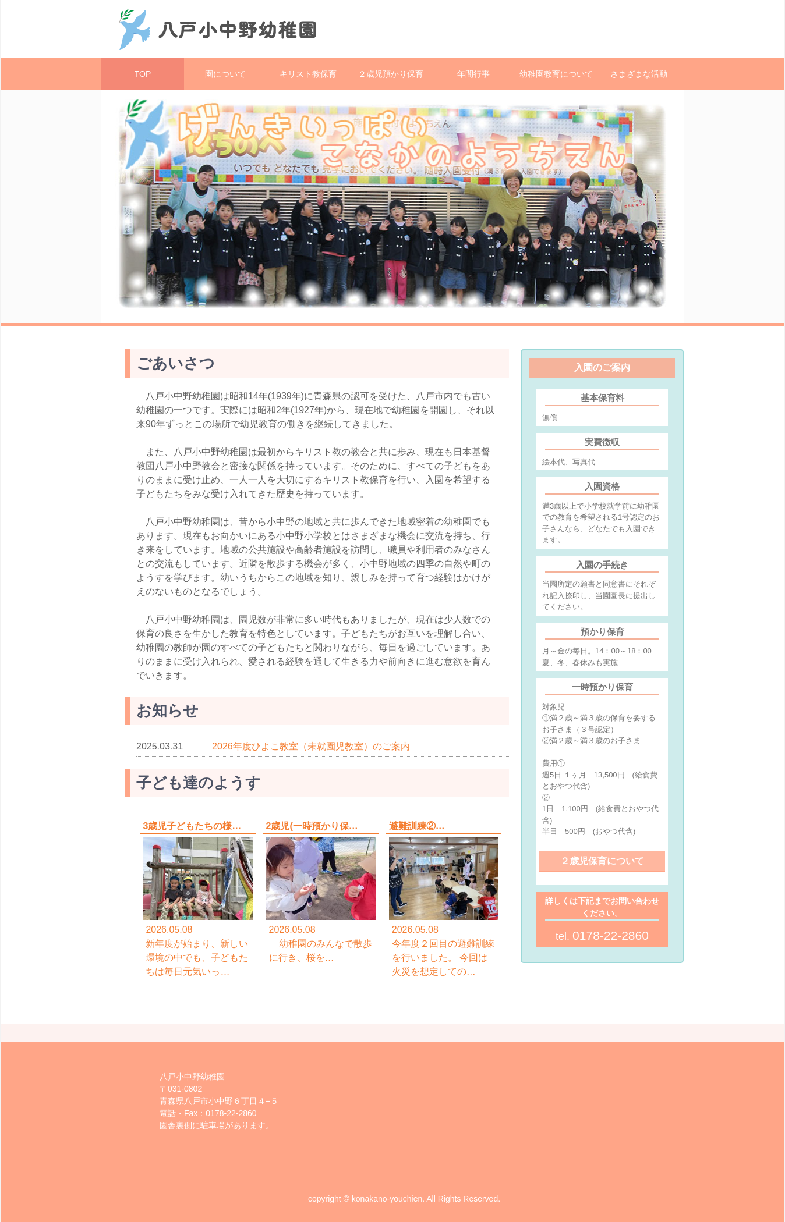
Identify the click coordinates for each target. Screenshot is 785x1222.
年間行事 (473, 74)
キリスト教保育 (308, 74)
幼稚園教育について (556, 74)
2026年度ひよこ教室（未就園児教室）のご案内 (311, 746)
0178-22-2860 (610, 935)
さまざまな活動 (638, 74)
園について (225, 74)
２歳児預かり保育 (390, 74)
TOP (143, 74)
